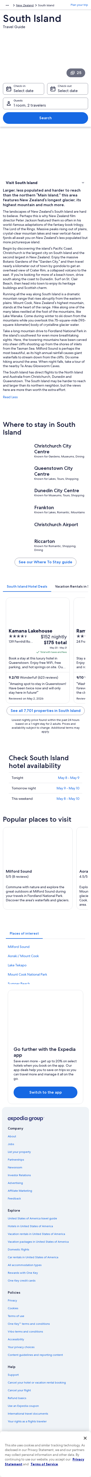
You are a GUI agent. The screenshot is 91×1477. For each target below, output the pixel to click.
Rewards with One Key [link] (23, 1273)
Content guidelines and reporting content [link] (35, 1355)
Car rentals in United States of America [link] (33, 1257)
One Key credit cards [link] (21, 1281)
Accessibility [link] (16, 1339)
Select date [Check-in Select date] (23, 90)
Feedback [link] (14, 1198)
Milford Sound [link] (19, 947)
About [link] (12, 1136)
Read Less (10, 397)
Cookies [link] (13, 1308)
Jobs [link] (11, 1144)
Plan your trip (79, 5)
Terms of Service (44, 1464)
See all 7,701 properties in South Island (46, 710)
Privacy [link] (12, 1300)
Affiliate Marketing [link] (20, 1191)
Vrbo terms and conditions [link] (25, 1332)
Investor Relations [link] (19, 1175)
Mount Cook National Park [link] (27, 974)
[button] (45, 182)
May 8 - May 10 (68, 798)
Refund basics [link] (17, 1398)
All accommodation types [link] (24, 1265)
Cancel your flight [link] (19, 1390)
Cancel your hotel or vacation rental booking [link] (37, 1382)
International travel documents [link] (28, 1414)
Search (45, 118)
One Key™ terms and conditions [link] (29, 1324)
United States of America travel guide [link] (32, 1218)
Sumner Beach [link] (19, 983)
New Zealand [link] (25, 5)
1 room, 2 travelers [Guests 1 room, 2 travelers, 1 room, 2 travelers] (30, 105)
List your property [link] (19, 1152)
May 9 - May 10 (68, 788)
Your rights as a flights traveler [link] (27, 1421)
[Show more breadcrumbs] (7, 5)
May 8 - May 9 (68, 778)
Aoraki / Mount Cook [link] (23, 956)
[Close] (85, 1438)
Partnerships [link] (16, 1160)
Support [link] (13, 1375)
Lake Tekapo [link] (17, 965)
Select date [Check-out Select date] (68, 90)
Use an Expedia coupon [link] (23, 1406)
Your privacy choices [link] (21, 1347)
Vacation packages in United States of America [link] (38, 1242)
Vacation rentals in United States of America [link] (36, 1234)
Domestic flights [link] (18, 1249)
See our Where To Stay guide (45, 562)
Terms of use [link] (16, 1316)
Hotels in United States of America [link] (30, 1226)
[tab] (27, 586)
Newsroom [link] (15, 1167)
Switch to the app (45, 1092)
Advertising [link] (15, 1183)
